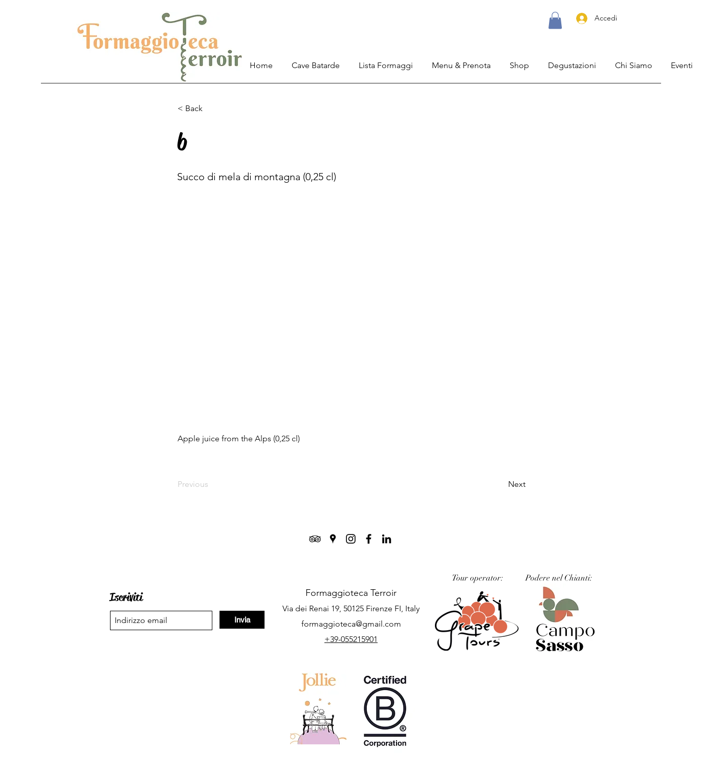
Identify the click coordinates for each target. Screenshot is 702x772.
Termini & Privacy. (354, 760)
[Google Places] (332, 538)
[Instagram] (350, 538)
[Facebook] (368, 538)
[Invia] (242, 620)
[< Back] (211, 108)
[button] (555, 20)
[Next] (499, 484)
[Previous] (211, 484)
